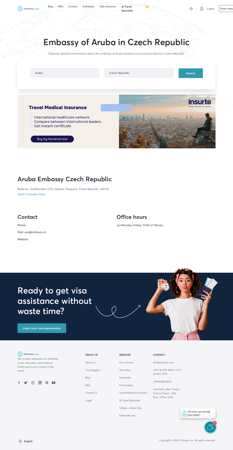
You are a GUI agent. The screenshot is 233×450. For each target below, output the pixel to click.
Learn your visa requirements (42, 328)
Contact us (91, 392)
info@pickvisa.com (163, 362)
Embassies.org (127, 415)
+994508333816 (162, 381)
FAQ (60, 6)
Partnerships (126, 385)
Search (190, 73)
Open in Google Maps (31, 194)
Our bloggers (92, 370)
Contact (72, 6)
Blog (50, 6)
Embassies (88, 6)
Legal (88, 400)
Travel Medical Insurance (133, 392)
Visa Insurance (108, 6)
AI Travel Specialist (135, 8)
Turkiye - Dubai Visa (130, 408)
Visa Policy (125, 370)
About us (90, 362)
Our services (126, 362)
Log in (210, 8)
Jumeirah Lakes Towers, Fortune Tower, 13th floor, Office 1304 (166, 393)
